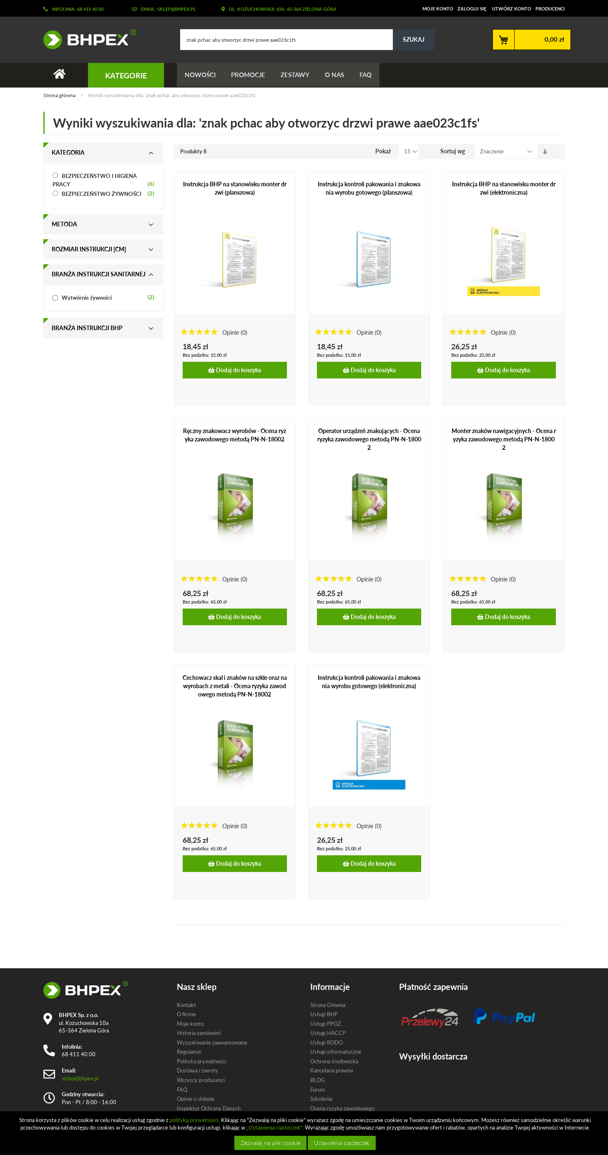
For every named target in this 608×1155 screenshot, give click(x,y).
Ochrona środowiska (334, 1061)
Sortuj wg (452, 151)
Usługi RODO (326, 1042)
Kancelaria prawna (331, 1070)
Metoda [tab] (64, 224)
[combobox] (307, 39)
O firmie (186, 1014)
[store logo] (86, 39)
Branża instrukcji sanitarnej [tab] (99, 274)
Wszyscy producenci (201, 1080)
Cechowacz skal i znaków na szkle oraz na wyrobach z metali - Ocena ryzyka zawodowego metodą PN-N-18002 (235, 686)
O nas (338, 75)
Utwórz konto (511, 8)
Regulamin (189, 1052)
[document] (305, 1133)
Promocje (250, 75)
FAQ (371, 75)
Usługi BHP (324, 1014)
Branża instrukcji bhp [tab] (87, 328)
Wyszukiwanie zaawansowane (212, 1042)
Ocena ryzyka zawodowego (342, 1108)
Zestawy (298, 75)
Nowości (200, 75)
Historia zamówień (199, 1033)
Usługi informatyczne (335, 1052)
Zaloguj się (471, 8)
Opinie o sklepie (195, 1098)
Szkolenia (321, 1098)
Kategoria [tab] (68, 152)
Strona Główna (327, 1005)
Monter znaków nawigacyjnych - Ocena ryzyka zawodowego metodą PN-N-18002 (504, 439)
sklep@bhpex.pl (80, 1078)
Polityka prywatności (201, 1061)
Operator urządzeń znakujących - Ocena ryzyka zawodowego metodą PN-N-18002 (369, 439)
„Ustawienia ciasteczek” (274, 1127)
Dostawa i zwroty (197, 1070)
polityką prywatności (194, 1120)
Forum (317, 1089)
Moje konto (437, 8)
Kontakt (186, 1005)
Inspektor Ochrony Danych (209, 1108)
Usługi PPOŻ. (326, 1023)
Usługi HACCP (328, 1033)
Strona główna (60, 96)
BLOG (317, 1080)
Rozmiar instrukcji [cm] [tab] (89, 249)
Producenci (550, 8)
